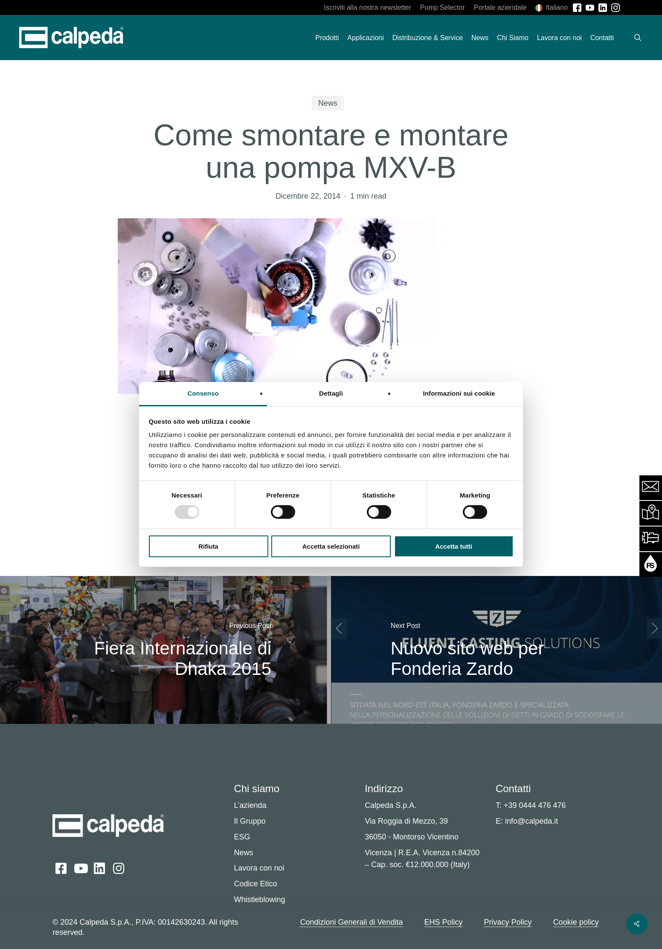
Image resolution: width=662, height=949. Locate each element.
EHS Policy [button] (443, 922)
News (327, 103)
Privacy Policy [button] (508, 922)
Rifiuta (208, 546)
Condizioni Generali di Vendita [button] (351, 922)
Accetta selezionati (331, 546)
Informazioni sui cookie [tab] (459, 393)
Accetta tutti (453, 546)
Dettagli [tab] (331, 393)
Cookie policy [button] (576, 922)
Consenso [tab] (202, 393)
